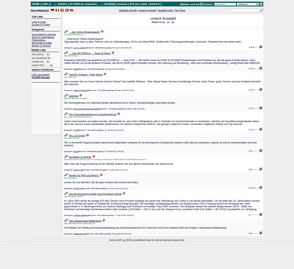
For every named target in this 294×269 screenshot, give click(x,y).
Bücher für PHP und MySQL (84, 175)
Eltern (76, 69)
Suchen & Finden (41, 24)
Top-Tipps (180, 10)
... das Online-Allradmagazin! (84, 32)
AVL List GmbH (77, 135)
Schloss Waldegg (81, 215)
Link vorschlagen (41, 74)
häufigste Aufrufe (128, 10)
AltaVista (73, 96)
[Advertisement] (48, 109)
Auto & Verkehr (80, 48)
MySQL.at (78, 170)
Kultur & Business (81, 90)
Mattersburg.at (80, 234)
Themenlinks (38, 40)
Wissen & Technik (41, 45)
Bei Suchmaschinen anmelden (86, 109)
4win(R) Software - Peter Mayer (86, 74)
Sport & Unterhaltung (43, 37)
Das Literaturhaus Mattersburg (85, 221)
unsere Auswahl (147, 10)
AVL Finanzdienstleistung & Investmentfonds (92, 114)
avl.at (76, 130)
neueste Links (165, 10)
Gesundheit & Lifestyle (44, 34)
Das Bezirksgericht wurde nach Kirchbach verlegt (95, 194)
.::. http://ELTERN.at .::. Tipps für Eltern (90, 53)
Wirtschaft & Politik (42, 43)
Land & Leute (39, 21)
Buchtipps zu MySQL (80, 157)
